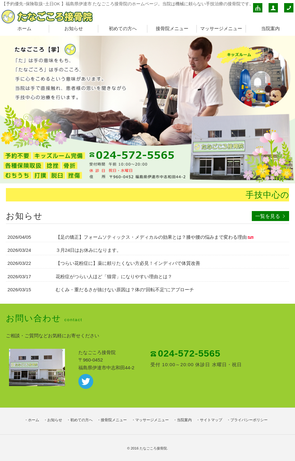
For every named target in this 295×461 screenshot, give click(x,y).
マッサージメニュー (221, 28)
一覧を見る (267, 216)
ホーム (24, 28)
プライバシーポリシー (249, 420)
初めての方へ (123, 28)
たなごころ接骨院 (153, 448)
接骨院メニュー (172, 28)
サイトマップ (211, 420)
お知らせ (73, 28)
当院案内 (270, 28)
